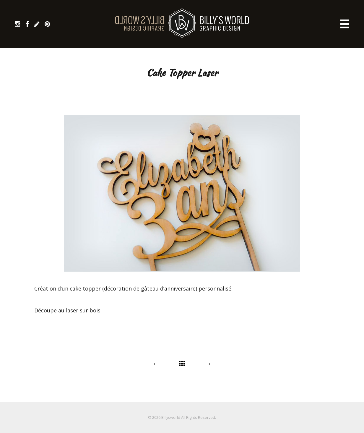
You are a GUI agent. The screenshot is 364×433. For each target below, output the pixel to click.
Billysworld (170, 417)
